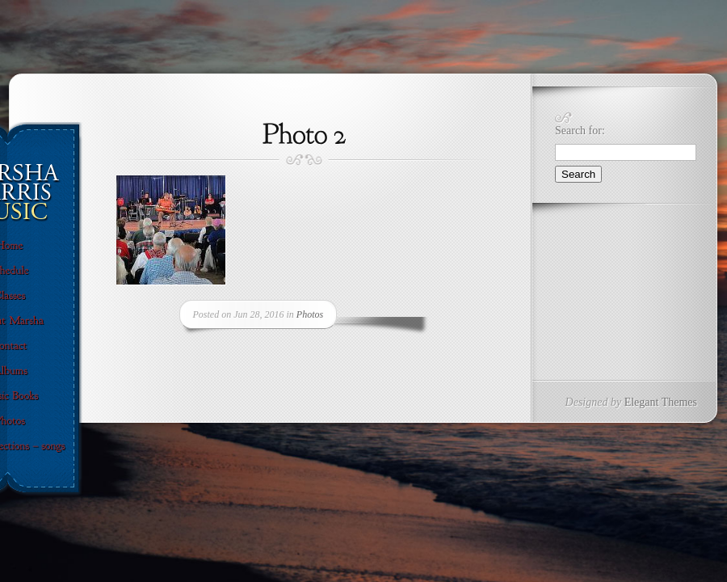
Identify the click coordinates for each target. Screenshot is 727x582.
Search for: (580, 130)
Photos (309, 314)
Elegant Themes (660, 402)
